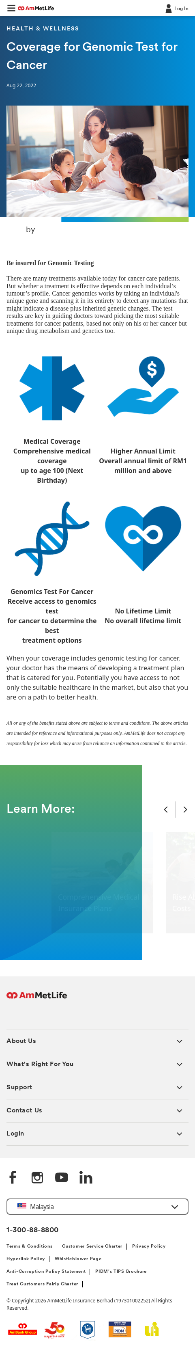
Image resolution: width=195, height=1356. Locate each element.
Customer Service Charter (92, 1246)
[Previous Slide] (166, 809)
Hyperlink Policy (25, 1259)
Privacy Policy (149, 1246)
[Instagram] (37, 1178)
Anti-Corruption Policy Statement (46, 1272)
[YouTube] (61, 1178)
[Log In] (176, 8)
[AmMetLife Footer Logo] (36, 999)
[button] (11, 8)
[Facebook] (12, 1178)
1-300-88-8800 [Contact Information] (32, 1230)
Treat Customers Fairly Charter (42, 1284)
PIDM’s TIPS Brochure (121, 1272)
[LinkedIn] (85, 1178)
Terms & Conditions (29, 1246)
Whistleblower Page (78, 1259)
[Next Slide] (185, 809)
